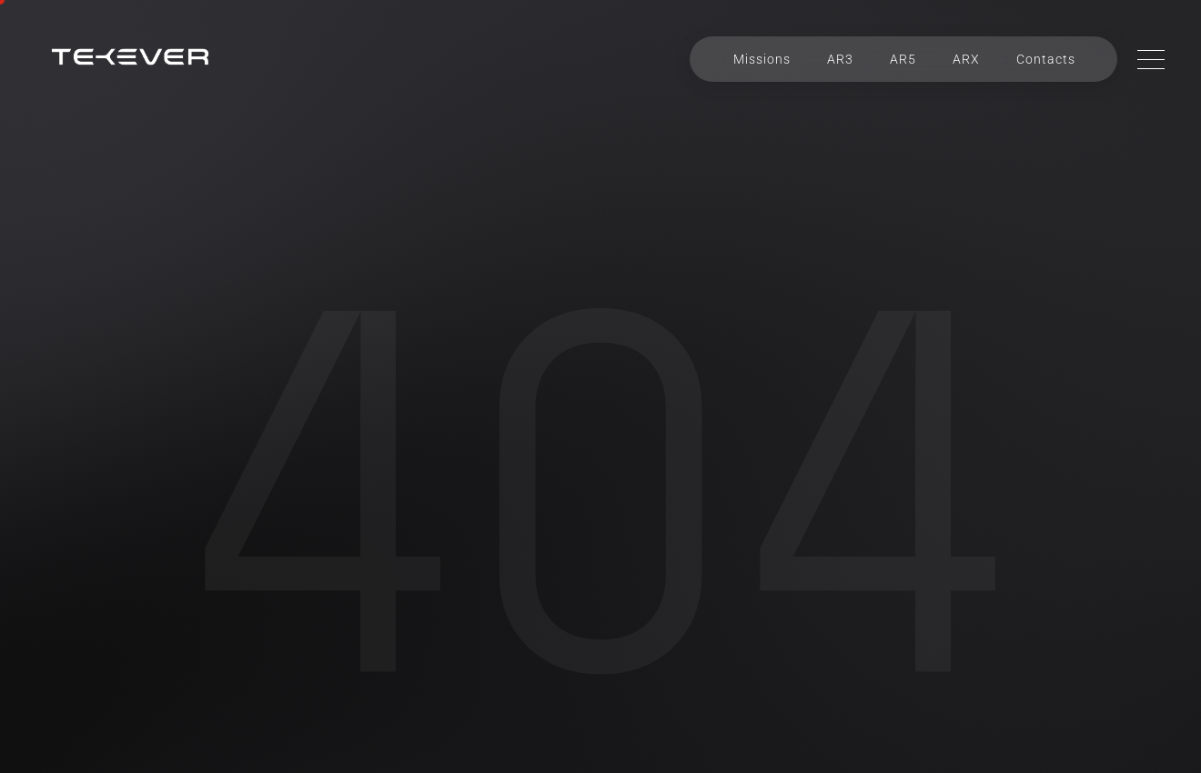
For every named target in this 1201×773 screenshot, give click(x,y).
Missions (762, 59)
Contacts (1045, 59)
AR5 (903, 59)
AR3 (840, 59)
